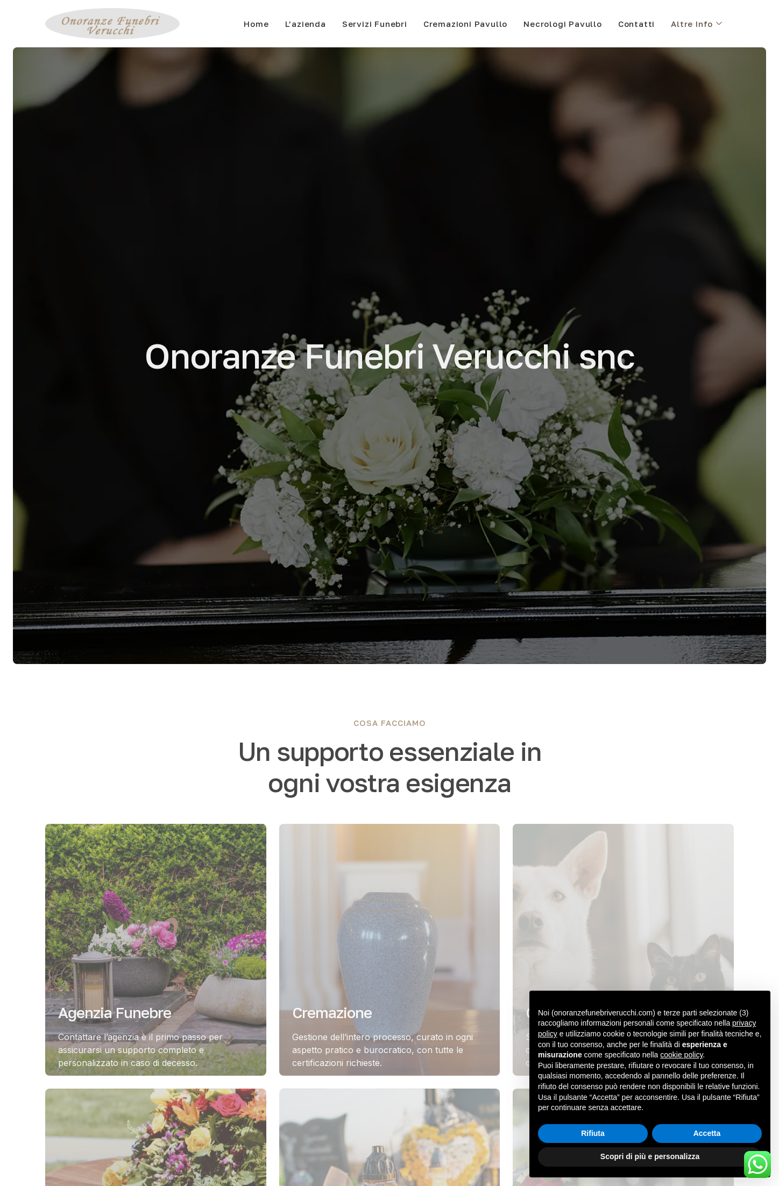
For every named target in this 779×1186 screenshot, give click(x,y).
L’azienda (305, 24)
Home (256, 24)
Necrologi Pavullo (562, 24)
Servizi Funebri (374, 24)
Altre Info (697, 23)
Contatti (636, 24)
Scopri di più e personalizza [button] (649, 1156)
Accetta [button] (707, 1133)
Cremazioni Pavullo (465, 24)
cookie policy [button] (681, 1054)
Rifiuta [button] (593, 1133)
